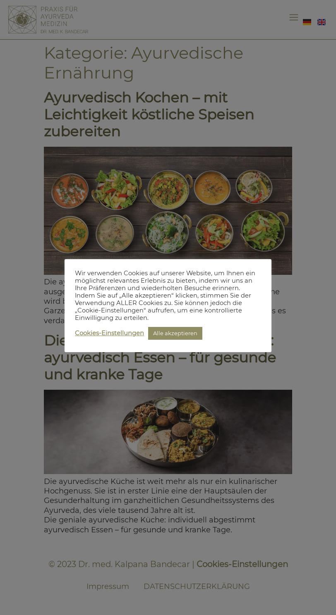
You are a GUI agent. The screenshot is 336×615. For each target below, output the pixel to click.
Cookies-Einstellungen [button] (109, 333)
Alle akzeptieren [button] (175, 333)
